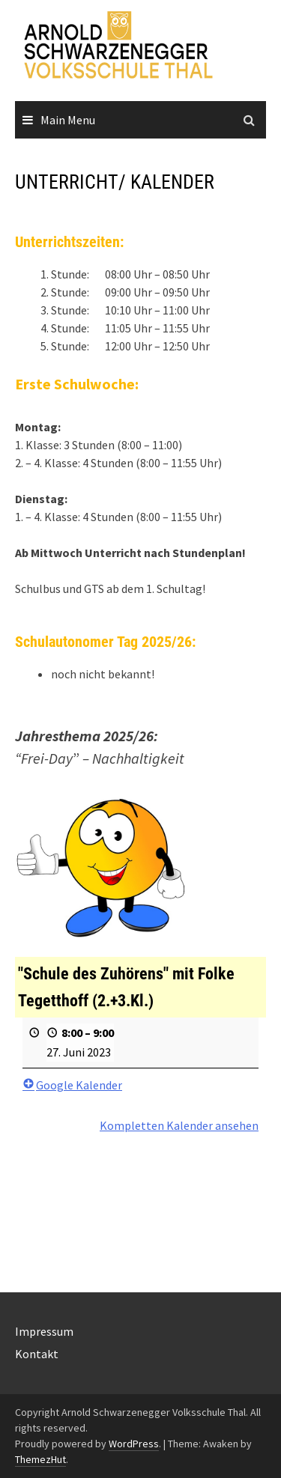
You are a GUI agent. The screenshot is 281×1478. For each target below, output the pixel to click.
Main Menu (67, 119)
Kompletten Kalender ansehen (179, 1126)
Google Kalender (72, 1085)
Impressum (44, 1331)
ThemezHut (40, 1459)
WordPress (134, 1443)
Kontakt (36, 1353)
